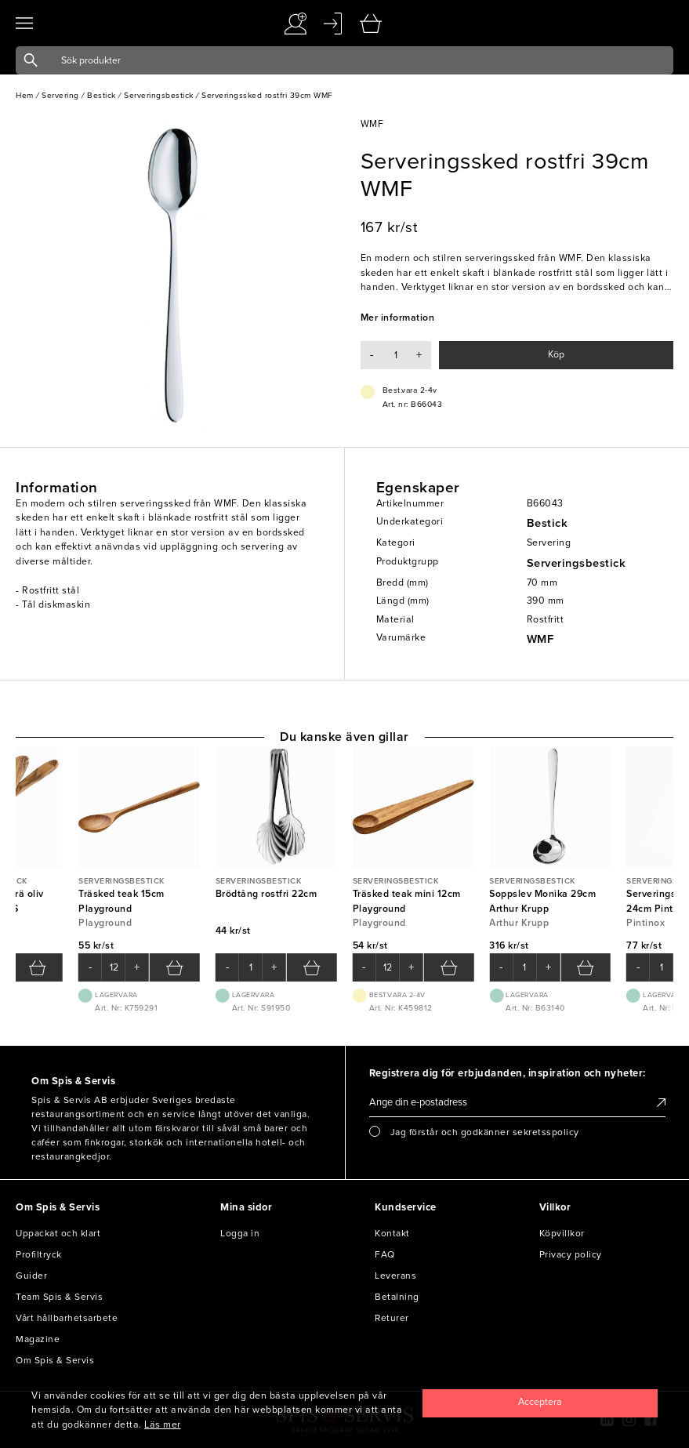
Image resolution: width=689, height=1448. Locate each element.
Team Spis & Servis (59, 1296)
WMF (540, 639)
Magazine (38, 1339)
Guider (31, 1275)
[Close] (540, 1403)
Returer (392, 1317)
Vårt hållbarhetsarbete (67, 1317)
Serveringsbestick (576, 563)
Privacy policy (570, 1254)
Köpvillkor (562, 1233)
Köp (556, 355)
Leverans (395, 1275)
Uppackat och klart (58, 1233)
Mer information (398, 318)
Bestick (547, 523)
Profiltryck (39, 1254)
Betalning (397, 1296)
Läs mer (162, 1425)
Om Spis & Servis (55, 1360)
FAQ (385, 1254)
